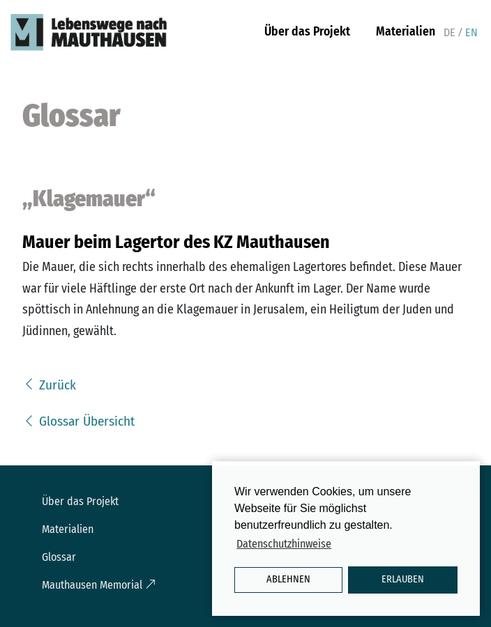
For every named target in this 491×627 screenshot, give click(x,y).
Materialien (405, 31)
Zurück (49, 385)
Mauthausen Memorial (99, 584)
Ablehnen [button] (288, 579)
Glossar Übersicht (78, 421)
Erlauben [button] (403, 579)
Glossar (59, 557)
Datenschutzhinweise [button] (283, 543)
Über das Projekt (307, 31)
